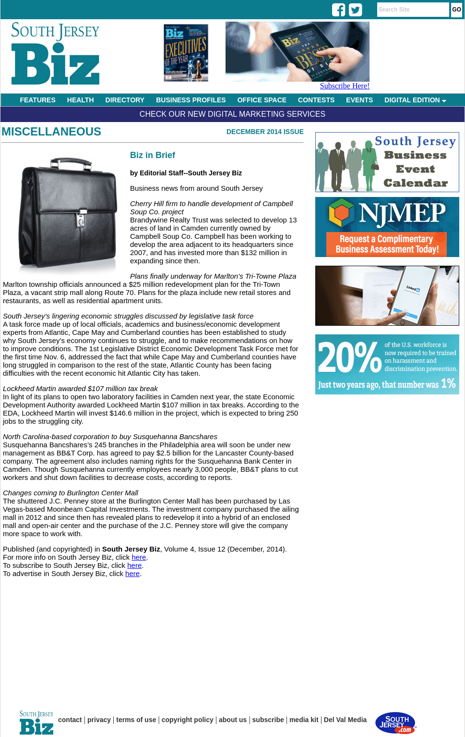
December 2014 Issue (265, 131)
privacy (99, 720)
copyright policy (188, 720)
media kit (304, 720)
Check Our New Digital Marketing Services (232, 114)
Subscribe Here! (345, 86)
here (138, 557)
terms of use (136, 720)
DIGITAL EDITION (415, 100)
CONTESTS (316, 100)
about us (233, 720)
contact (70, 720)
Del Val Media (345, 720)
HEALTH (80, 100)
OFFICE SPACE (262, 100)
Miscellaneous (51, 131)
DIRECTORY (125, 100)
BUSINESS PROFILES (191, 100)
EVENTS (359, 100)
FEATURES (37, 100)
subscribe (268, 720)
